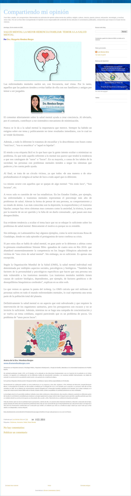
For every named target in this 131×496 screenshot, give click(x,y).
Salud (25, 422)
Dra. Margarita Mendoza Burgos (20, 39)
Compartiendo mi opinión (36, 11)
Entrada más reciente (11, 485)
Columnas (13, 422)
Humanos (20, 422)
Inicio (49, 485)
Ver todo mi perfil (100, 55)
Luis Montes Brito (17, 419)
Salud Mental (32, 422)
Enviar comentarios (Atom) (52, 490)
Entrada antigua (85, 485)
